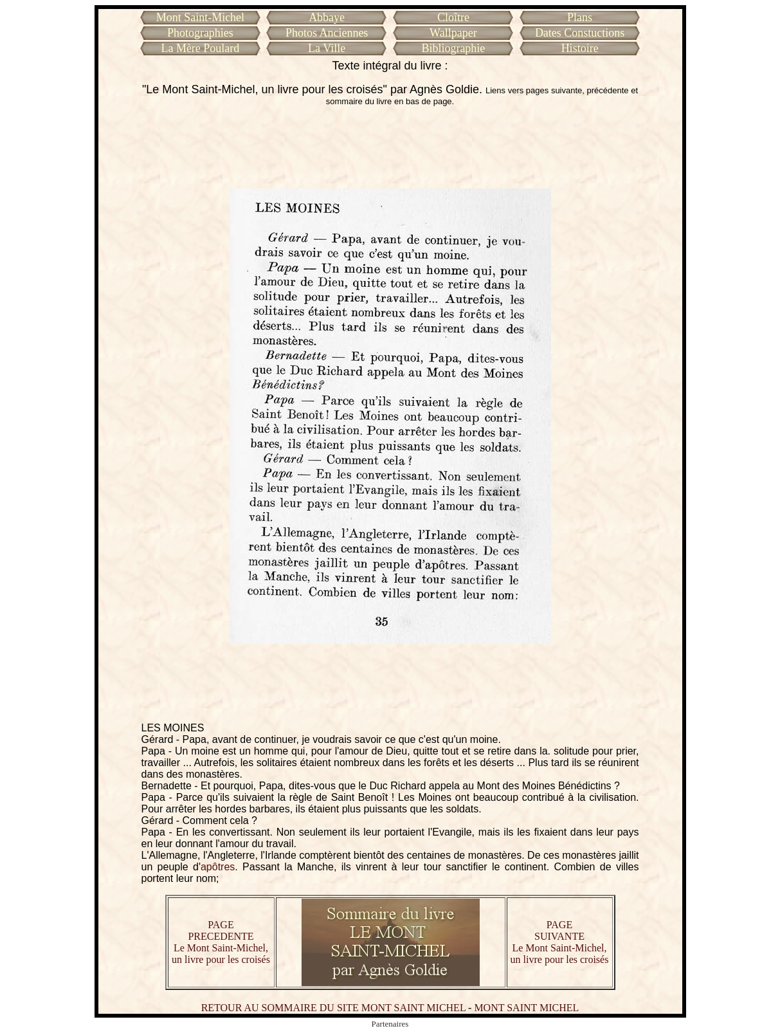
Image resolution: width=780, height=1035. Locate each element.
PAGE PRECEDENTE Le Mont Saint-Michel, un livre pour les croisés (221, 942)
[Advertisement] (390, 147)
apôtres (218, 866)
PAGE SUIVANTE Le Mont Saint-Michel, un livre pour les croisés (560, 942)
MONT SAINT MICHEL (526, 1007)
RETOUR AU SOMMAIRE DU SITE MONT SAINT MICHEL (333, 1007)
